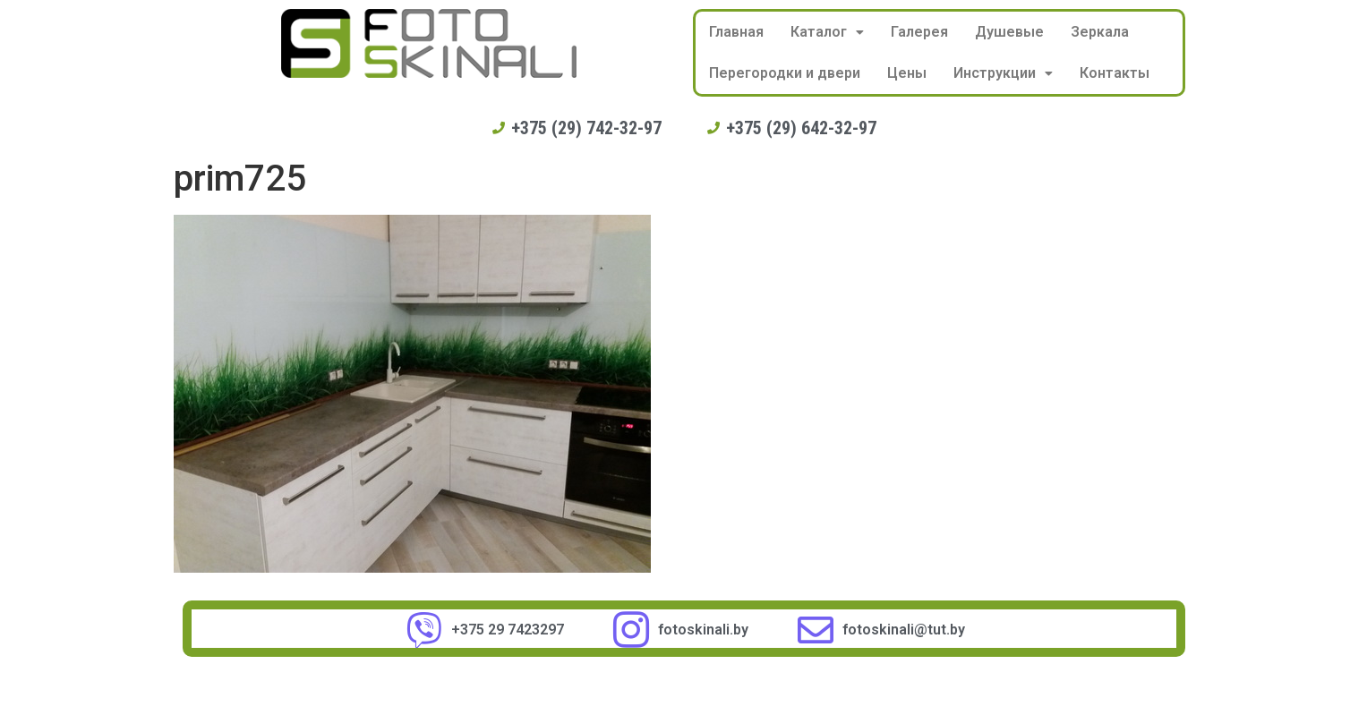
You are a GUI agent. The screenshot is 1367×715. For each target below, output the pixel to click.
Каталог (827, 31)
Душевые (1009, 31)
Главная (736, 31)
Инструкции (1003, 72)
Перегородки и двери (784, 72)
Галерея (919, 31)
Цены (907, 72)
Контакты (1114, 72)
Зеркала (1100, 31)
